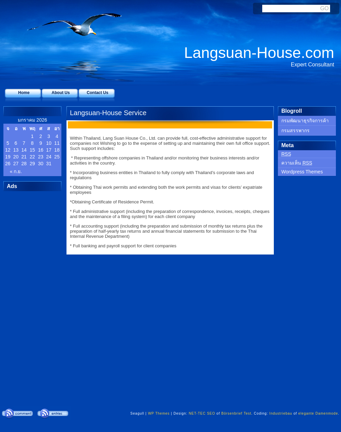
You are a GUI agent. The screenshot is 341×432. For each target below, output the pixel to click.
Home (23, 92)
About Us (60, 92)
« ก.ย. (16, 171)
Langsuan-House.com (259, 52)
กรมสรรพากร (295, 130)
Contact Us (97, 92)
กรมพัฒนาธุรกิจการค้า (305, 120)
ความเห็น (296, 163)
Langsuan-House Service (108, 113)
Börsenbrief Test (236, 413)
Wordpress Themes (302, 171)
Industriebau (280, 413)
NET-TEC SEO (202, 413)
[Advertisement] (30, 293)
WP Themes (159, 413)
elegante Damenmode (318, 413)
